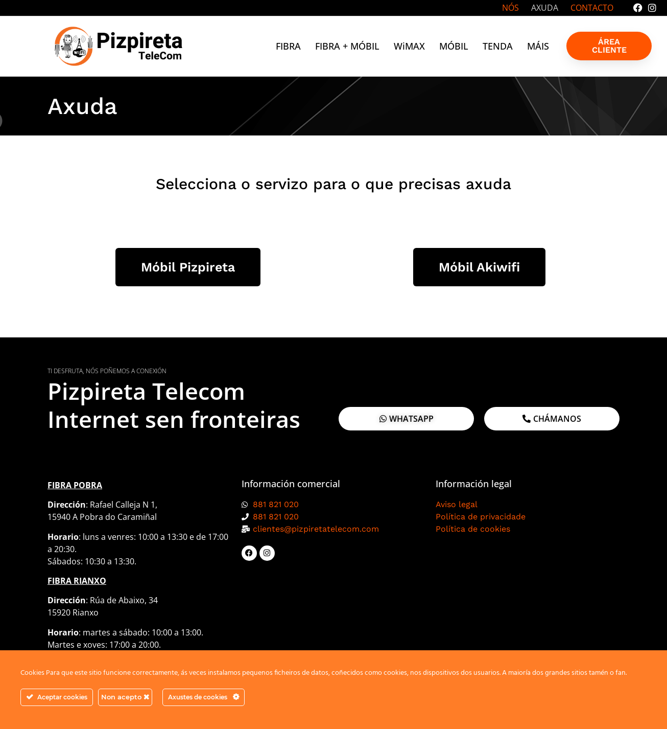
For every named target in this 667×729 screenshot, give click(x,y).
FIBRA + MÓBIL (347, 46)
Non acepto (125, 697)
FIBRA (288, 46)
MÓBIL (453, 46)
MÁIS (538, 46)
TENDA (498, 46)
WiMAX (409, 46)
